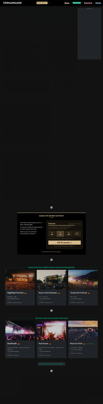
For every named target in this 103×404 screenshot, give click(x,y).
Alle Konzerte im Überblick (37, 395)
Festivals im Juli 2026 (12, 391)
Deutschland (20, 8)
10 (52, 228)
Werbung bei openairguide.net (61, 383)
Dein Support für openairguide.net (62, 381)
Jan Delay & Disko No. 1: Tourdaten (20, 151)
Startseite (5, 8)
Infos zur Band (59, 78)
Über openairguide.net (59, 379)
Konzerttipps (33, 379)
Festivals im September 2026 (14, 393)
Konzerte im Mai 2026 (35, 387)
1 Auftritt (7, 86)
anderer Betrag (77, 228)
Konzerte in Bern (34, 383)
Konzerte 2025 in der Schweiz (38, 391)
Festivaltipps (9, 379)
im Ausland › (41, 167)
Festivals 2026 (9, 385)
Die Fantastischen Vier (12, 118)
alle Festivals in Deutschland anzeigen (51, 359)
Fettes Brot (8, 120)
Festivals (12, 8)
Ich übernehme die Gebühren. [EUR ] (61, 233)
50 (68, 228)
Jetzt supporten (42, 3)
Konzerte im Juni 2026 (36, 389)
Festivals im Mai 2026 (11, 387)
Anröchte (55, 14)
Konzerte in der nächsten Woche (39, 385)
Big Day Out (29, 8)
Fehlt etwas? (45, 151)
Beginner (8, 116)
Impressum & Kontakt (58, 387)
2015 (28, 78)
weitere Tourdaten (70, 79)
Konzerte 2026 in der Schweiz (38, 393)
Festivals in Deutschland (12, 383)
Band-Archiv (37, 8)
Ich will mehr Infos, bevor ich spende (51, 246)
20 (60, 228)
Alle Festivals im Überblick (13, 395)
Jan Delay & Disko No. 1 (49, 8)
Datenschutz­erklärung (59, 385)
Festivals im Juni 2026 (12, 389)
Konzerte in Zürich (34, 381)
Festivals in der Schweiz (12, 381)
